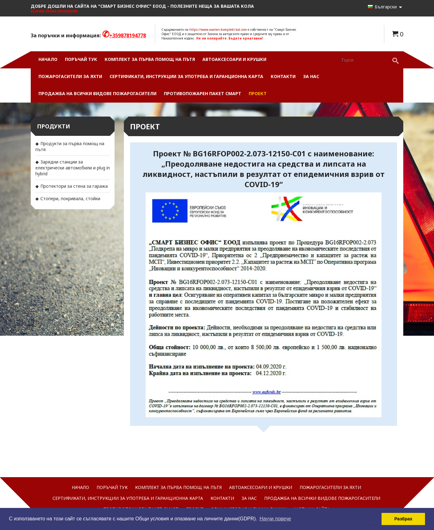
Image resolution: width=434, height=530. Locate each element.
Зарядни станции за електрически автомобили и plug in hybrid (72, 168)
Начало (47, 59)
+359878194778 (127, 35)
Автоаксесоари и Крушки (234, 59)
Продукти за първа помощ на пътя (69, 146)
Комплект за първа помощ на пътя (150, 59)
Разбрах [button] (403, 518)
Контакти (283, 76)
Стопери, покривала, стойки (70, 198)
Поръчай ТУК (81, 59)
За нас (311, 76)
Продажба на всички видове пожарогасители (97, 93)
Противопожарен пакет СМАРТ (202, 93)
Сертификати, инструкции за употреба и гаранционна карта (186, 76)
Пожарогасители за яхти (70, 76)
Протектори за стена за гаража (74, 186)
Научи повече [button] (275, 518)
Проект (258, 93)
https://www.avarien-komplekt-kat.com (218, 29)
